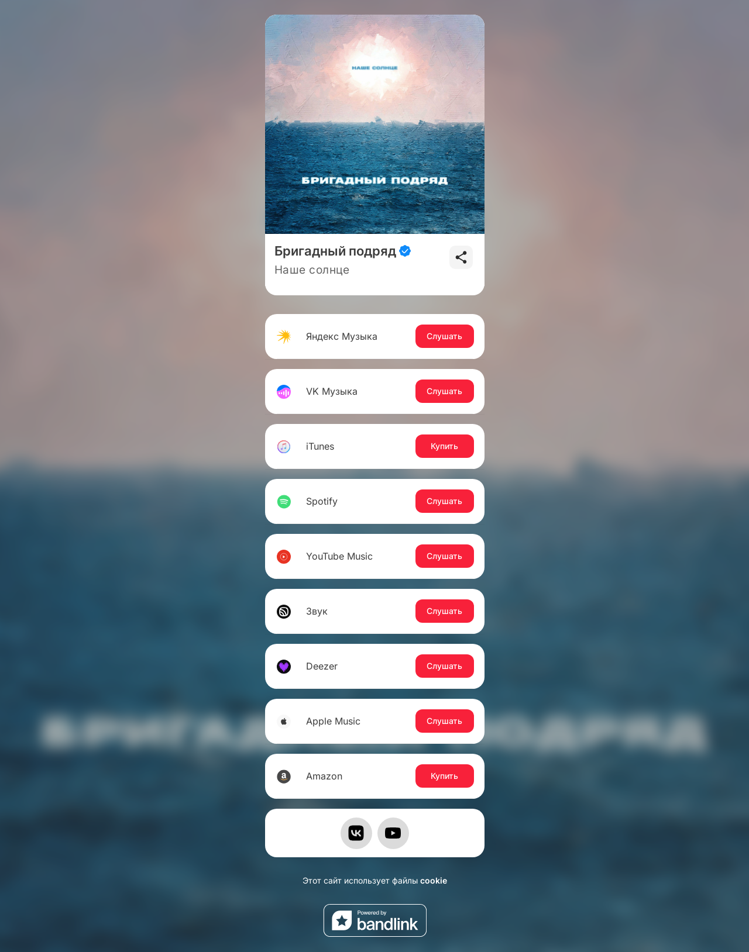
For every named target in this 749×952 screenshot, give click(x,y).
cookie (433, 880)
